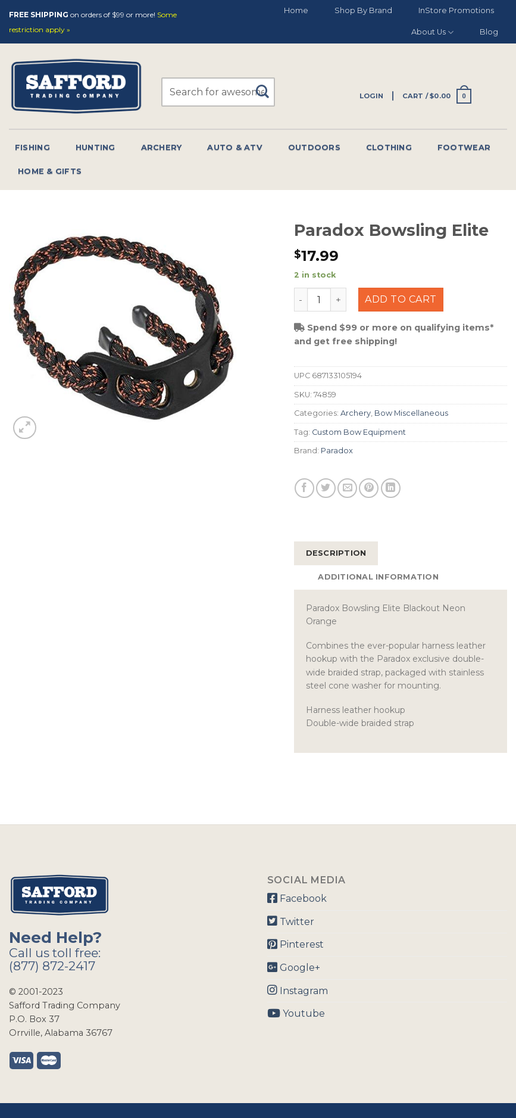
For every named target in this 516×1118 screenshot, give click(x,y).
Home (296, 10)
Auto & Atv (234, 147)
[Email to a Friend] (347, 488)
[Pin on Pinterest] (369, 488)
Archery (161, 147)
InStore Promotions (456, 10)
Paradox (337, 450)
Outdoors (314, 147)
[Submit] (267, 86)
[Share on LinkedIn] (391, 488)
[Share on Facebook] (304, 488)
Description (336, 553)
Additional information (378, 576)
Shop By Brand (363, 10)
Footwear (463, 147)
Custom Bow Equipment (359, 432)
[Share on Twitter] (326, 488)
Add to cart (400, 299)
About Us (432, 32)
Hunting (95, 147)
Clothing (389, 147)
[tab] (336, 553)
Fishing (32, 147)
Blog (489, 31)
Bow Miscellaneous (411, 413)
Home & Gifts (50, 171)
